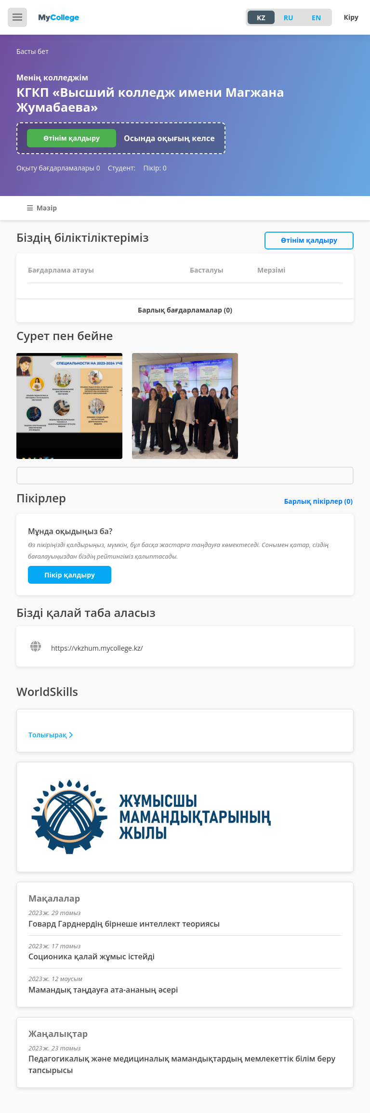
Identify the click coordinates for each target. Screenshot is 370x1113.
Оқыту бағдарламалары (58, 167)
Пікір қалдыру (69, 574)
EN (316, 17)
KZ (261, 17)
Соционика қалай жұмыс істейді (91, 956)
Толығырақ (50, 734)
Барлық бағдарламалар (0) (185, 309)
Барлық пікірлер (318, 501)
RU (288, 17)
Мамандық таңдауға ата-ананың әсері (103, 989)
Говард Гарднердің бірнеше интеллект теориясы (124, 923)
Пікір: (154, 167)
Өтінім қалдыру (71, 138)
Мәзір (42, 207)
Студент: (121, 167)
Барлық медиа (183, 475)
